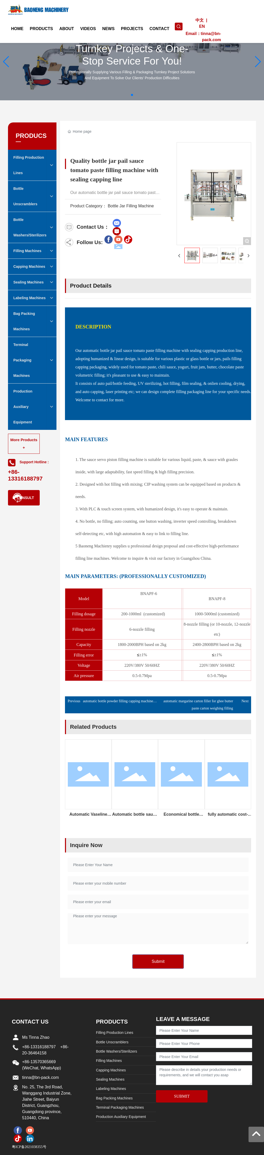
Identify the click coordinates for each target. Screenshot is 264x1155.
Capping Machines (111, 1070)
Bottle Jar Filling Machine (131, 206)
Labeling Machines (111, 1089)
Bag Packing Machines (114, 1098)
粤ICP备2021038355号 (29, 1147)
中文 (199, 20)
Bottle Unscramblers (112, 1042)
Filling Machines (109, 1061)
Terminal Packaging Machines (120, 1107)
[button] (132, 95)
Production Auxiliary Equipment (121, 1117)
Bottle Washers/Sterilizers (116, 1051)
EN (202, 26)
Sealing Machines (110, 1079)
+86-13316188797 (39, 1047)
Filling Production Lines (114, 1032)
